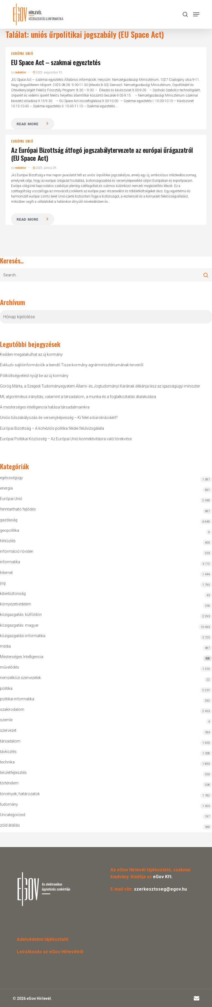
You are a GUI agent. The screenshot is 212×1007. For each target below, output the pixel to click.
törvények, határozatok (20, 794)
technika (7, 762)
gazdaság (8, 520)
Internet (6, 572)
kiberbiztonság (13, 593)
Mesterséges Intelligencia (106, 658)
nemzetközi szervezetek (20, 677)
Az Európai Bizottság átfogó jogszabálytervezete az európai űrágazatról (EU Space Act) (102, 154)
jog (3, 583)
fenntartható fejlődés (18, 509)
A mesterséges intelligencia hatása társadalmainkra (44, 407)
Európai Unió (22, 53)
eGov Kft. (163, 876)
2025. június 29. (45, 167)
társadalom (10, 741)
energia (6, 488)
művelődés (9, 667)
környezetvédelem (15, 604)
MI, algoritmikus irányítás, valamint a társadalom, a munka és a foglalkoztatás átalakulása (78, 396)
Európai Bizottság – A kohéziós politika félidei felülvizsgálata (52, 428)
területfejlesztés (13, 772)
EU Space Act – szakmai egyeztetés (55, 62)
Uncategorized (12, 815)
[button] (196, 14)
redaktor (20, 72)
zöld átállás (10, 825)
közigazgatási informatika (22, 636)
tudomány (9, 804)
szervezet (8, 730)
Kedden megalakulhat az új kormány (31, 354)
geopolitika (9, 530)
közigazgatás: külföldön (21, 614)
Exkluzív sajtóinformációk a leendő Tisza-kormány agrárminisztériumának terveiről (71, 365)
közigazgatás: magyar (19, 625)
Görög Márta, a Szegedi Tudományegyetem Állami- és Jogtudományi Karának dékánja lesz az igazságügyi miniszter (100, 386)
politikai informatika (17, 699)
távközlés (8, 751)
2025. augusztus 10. (48, 72)
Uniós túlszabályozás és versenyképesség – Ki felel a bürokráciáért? (59, 417)
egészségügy (11, 478)
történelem (9, 783)
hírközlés (8, 541)
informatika (10, 562)
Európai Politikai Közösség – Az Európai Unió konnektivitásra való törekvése (66, 439)
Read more (27, 124)
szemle (6, 720)
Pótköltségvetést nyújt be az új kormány (34, 375)
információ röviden (16, 551)
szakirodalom (12, 709)
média (5, 646)
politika (6, 688)
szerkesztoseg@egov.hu (160, 889)
